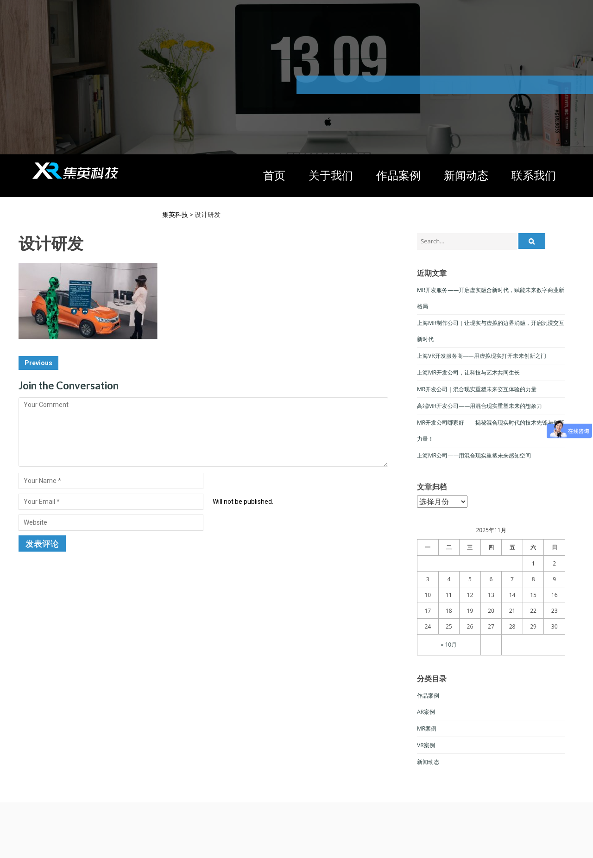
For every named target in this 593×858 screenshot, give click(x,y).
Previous (38, 363)
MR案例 (426, 728)
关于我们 (331, 175)
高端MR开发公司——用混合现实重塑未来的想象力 (479, 406)
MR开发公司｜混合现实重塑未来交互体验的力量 (476, 389)
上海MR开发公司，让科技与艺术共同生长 (468, 372)
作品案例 (398, 175)
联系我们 (533, 175)
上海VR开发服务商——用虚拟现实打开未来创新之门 (481, 356)
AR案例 (426, 712)
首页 (274, 175)
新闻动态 (466, 175)
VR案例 (426, 745)
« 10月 (449, 644)
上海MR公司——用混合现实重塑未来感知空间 (474, 455)
